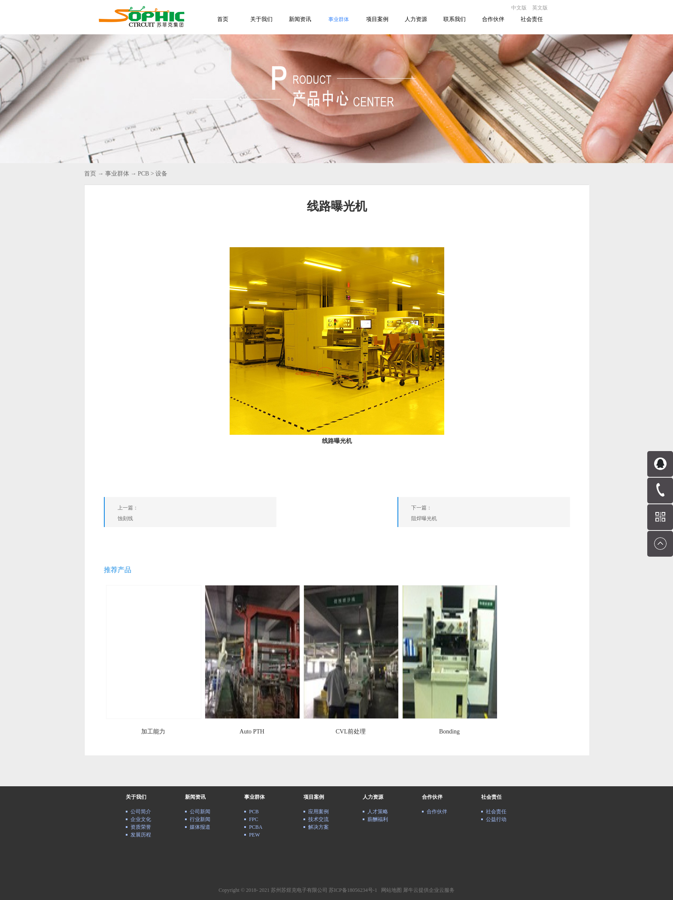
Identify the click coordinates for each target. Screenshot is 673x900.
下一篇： (490, 515)
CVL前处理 (351, 731)
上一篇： (197, 515)
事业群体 (117, 173)
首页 (222, 19)
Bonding (449, 731)
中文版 (519, 8)
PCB (143, 173)
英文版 (540, 8)
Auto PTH (251, 731)
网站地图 (390, 890)
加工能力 (153, 731)
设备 (161, 173)
